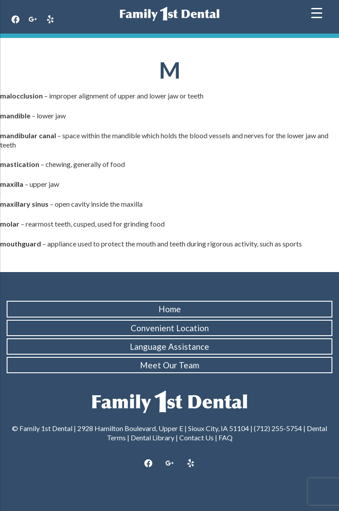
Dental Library (152, 437)
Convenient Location (170, 328)
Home (169, 309)
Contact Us (196, 437)
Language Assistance (169, 346)
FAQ (225, 437)
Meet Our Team (169, 365)
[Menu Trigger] (317, 12)
